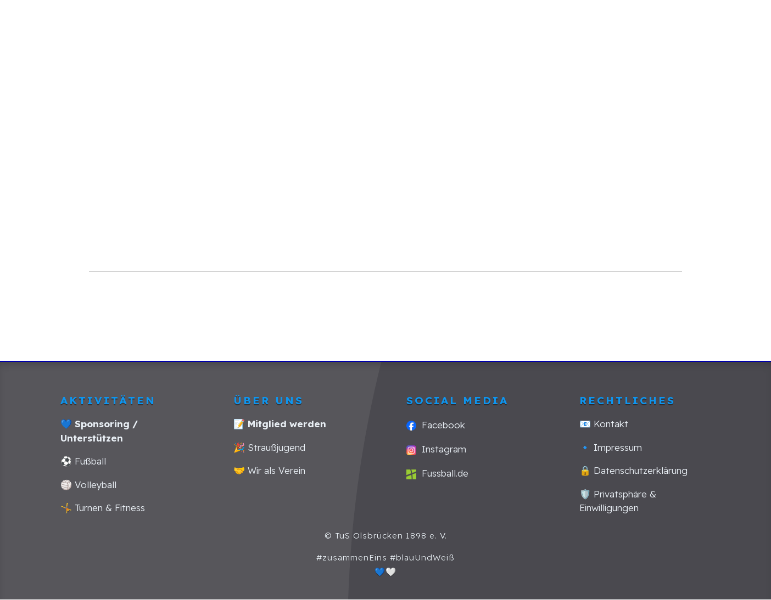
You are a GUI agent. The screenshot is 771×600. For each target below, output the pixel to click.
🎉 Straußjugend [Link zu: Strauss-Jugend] (269, 447)
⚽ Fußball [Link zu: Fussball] (83, 461)
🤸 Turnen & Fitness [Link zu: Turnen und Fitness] (102, 507)
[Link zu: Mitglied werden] (279, 423)
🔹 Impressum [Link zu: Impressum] (610, 447)
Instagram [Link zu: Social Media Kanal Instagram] (436, 449)
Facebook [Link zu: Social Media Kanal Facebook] (435, 425)
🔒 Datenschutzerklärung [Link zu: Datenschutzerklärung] (633, 470)
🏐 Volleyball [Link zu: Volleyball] (88, 484)
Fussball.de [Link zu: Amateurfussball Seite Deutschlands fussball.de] (437, 473)
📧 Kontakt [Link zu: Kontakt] (603, 423)
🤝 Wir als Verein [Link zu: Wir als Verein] (269, 470)
